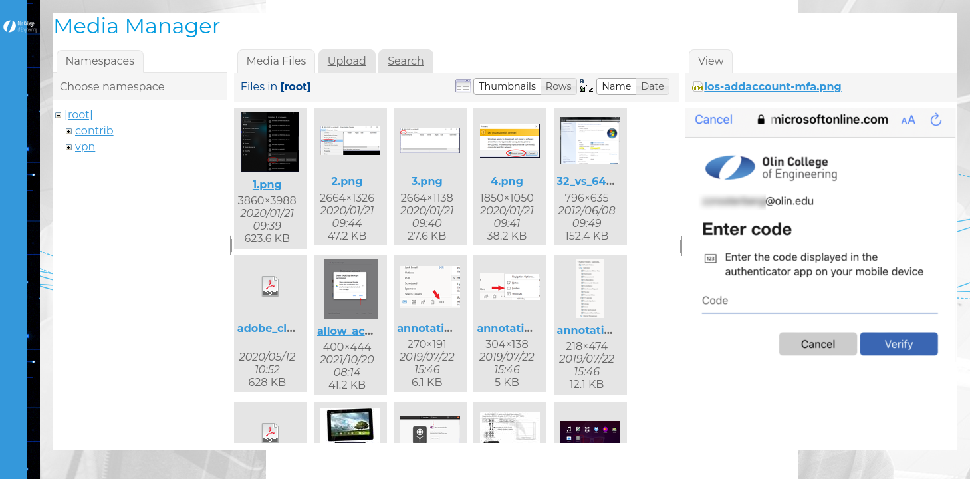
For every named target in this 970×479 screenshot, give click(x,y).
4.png (507, 181)
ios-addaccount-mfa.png (772, 86)
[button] (507, 86)
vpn (85, 146)
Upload (347, 61)
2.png (346, 181)
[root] (78, 114)
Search (406, 61)
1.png (267, 184)
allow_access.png (365, 331)
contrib (94, 130)
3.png (427, 181)
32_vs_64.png (594, 181)
